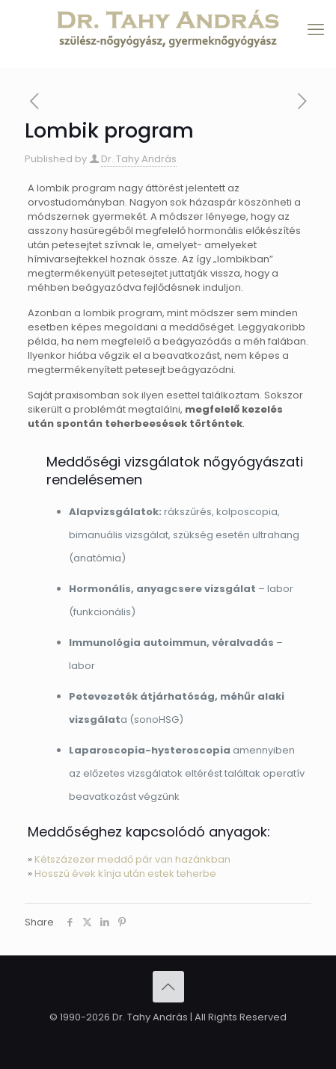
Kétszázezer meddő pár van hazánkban (132, 859)
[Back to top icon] (168, 986)
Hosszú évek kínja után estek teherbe (125, 873)
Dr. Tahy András (139, 159)
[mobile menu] (316, 30)
